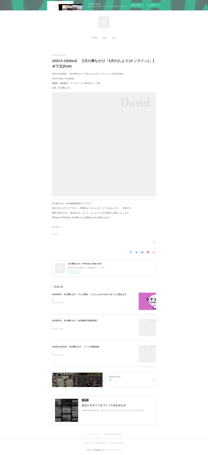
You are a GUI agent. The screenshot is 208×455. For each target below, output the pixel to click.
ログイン (153, 5)
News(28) (55, 234)
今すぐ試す (136, 5)
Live (114, 38)
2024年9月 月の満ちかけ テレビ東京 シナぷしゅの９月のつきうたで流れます (89, 294)
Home (94, 38)
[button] (94, 38)
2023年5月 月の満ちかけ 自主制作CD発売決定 (74, 320)
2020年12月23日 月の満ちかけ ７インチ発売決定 (75, 347)
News (105, 38)
